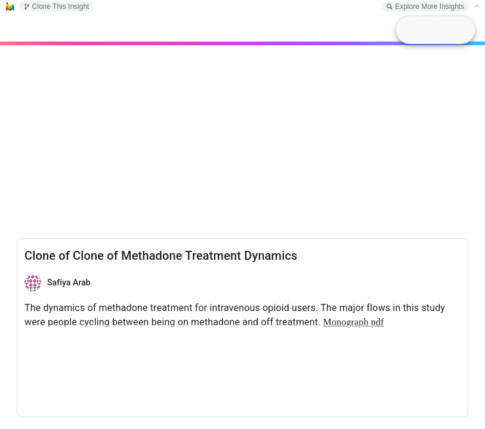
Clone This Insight (56, 6)
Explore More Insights (425, 6)
